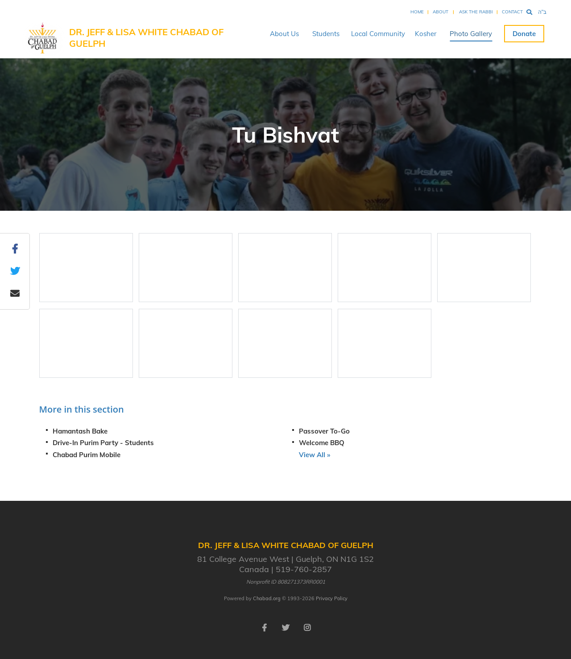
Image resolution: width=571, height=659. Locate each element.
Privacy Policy (332, 598)
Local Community (378, 33)
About (440, 12)
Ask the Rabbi (476, 12)
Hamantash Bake (80, 431)
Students (325, 33)
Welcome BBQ (321, 442)
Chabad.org (267, 598)
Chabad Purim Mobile (86, 454)
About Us (284, 33)
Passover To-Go (324, 431)
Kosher (425, 33)
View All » (314, 454)
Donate (524, 33)
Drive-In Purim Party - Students (103, 442)
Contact (512, 12)
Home (417, 12)
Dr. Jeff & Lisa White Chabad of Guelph (146, 37)
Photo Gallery (471, 33)
